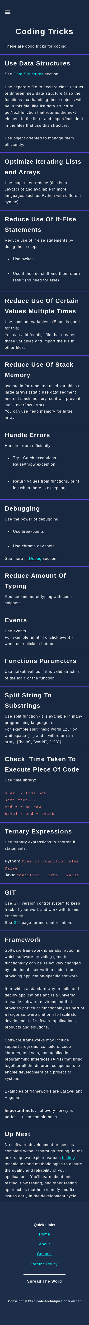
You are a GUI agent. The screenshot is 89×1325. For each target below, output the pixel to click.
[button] (7, 12)
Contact (44, 1254)
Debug (36, 559)
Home (44, 1234)
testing (68, 1158)
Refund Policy (44, 1264)
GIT (17, 923)
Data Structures (28, 74)
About (44, 1244)
